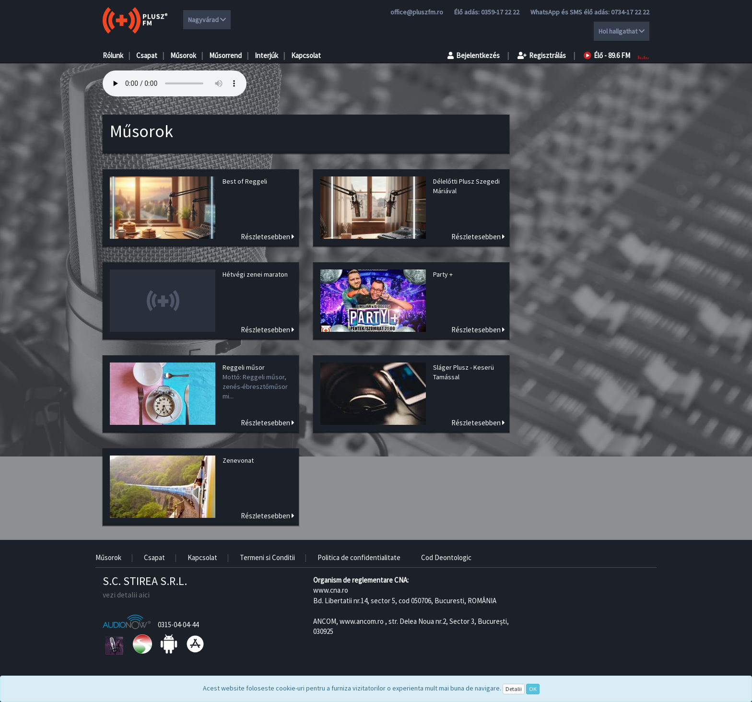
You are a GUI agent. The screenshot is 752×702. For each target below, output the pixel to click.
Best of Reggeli (245, 181)
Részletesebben (267, 236)
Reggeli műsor (244, 367)
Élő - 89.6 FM (607, 55)
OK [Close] (533, 688)
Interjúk (266, 55)
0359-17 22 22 (500, 12)
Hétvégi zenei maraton (255, 274)
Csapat (146, 55)
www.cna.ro (330, 590)
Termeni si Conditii (267, 557)
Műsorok (183, 55)
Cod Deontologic (446, 557)
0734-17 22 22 (630, 12)
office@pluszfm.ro (416, 12)
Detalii (513, 688)
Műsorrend (225, 55)
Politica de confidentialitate (358, 557)
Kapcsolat (306, 55)
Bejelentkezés (473, 55)
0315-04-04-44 (178, 624)
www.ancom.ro (362, 621)
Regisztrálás (541, 55)
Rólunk (113, 55)
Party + (443, 274)
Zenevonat (238, 460)
